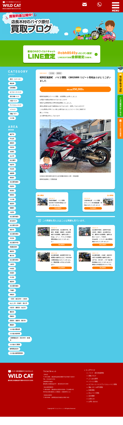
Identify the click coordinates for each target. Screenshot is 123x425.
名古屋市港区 (14, 291)
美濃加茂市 (13, 251)
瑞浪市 (12, 287)
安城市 (12, 278)
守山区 (12, 140)
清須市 (12, 207)
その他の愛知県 (15, 336)
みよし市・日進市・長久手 (18, 309)
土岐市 (12, 269)
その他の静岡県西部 (16, 361)
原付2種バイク (14, 97)
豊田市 (12, 318)
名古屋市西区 (14, 265)
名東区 (12, 153)
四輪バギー (13, 115)
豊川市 (12, 260)
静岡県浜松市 (14, 356)
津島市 (12, 300)
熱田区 (12, 256)
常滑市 (12, 193)
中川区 (12, 283)
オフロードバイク (15, 92)
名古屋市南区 (14, 220)
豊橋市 (12, 332)
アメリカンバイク (15, 106)
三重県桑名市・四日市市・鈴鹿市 (20, 346)
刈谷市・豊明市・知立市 (18, 314)
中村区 (12, 274)
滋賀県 (12, 176)
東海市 (12, 180)
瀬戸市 (12, 135)
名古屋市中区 (14, 247)
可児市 (12, 242)
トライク (13, 110)
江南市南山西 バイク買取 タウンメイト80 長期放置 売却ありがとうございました (93, 203)
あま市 (12, 158)
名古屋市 (13, 162)
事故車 (12, 83)
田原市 (12, 189)
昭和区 (59, 73)
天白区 (12, 171)
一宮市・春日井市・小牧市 (18, 305)
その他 (52, 73)
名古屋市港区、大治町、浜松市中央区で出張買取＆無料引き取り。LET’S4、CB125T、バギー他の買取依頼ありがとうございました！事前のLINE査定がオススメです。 (102, 260)
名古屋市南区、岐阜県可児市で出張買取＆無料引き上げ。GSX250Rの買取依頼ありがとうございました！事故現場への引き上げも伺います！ (61, 260)
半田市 (12, 149)
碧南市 (12, 144)
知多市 (12, 167)
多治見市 (13, 225)
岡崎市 (12, 323)
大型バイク (13, 101)
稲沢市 (12, 234)
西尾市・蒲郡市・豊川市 (18, 327)
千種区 (12, 296)
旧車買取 (13, 88)
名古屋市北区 (14, 229)
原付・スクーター (15, 79)
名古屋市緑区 (14, 185)
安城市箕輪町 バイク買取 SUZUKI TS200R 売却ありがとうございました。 (57, 203)
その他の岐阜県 (15, 340)
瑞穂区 (12, 211)
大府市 (12, 216)
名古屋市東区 (14, 238)
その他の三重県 (15, 352)
